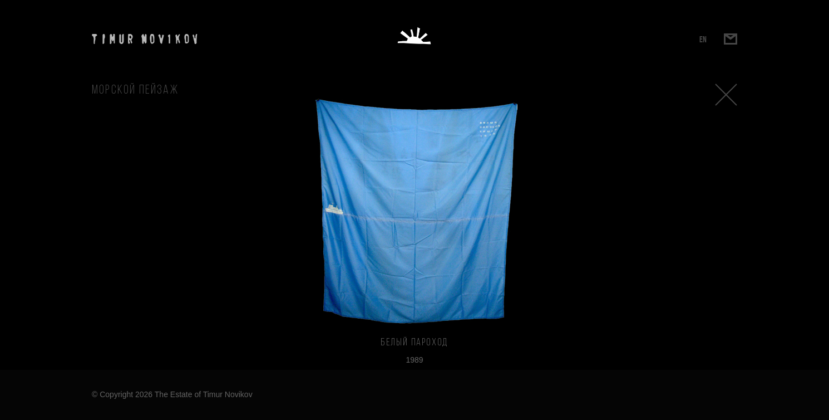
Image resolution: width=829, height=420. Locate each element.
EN (703, 39)
